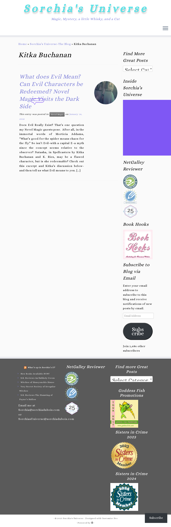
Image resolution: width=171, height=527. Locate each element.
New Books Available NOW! (35, 374)
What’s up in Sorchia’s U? (41, 367)
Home (22, 44)
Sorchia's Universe (85, 8)
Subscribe (138, 331)
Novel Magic (57, 114)
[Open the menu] (165, 28)
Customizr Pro (110, 518)
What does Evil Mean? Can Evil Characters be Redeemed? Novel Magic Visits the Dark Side (51, 91)
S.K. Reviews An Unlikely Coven (38, 378)
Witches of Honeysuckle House (37, 382)
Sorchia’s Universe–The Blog (50, 44)
